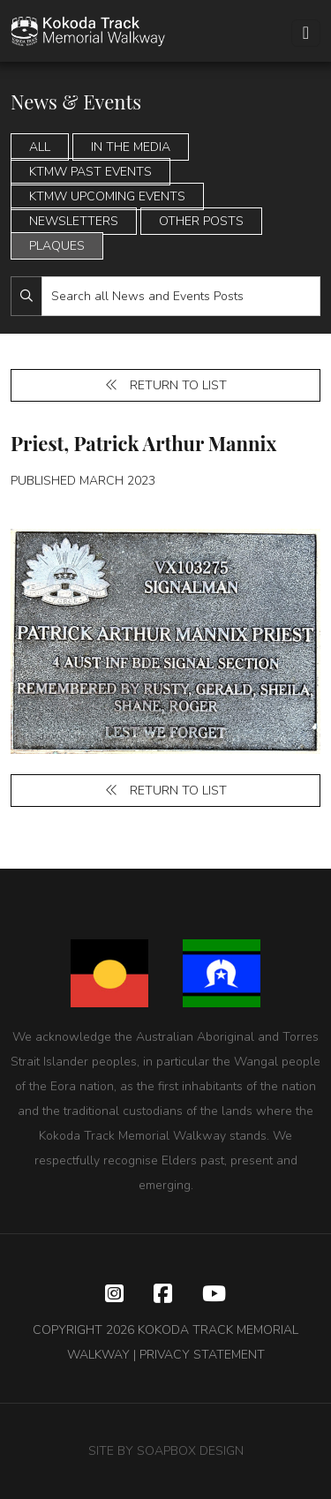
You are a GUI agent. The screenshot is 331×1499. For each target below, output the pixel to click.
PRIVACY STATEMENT (202, 1354)
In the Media (130, 147)
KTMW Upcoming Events (107, 196)
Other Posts (201, 221)
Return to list (166, 385)
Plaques (57, 245)
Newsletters (73, 221)
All (39, 147)
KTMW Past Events (90, 171)
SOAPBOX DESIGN (190, 1451)
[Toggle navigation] (305, 33)
